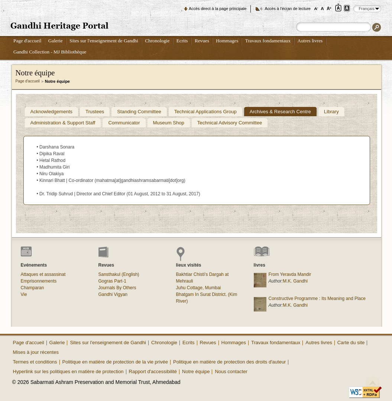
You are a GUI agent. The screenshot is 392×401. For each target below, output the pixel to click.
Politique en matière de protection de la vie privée (115, 362)
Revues (202, 40)
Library (331, 111)
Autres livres (310, 40)
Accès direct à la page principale (217, 8)
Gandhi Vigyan (113, 294)
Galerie (55, 40)
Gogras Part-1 (112, 281)
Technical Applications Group (205, 111)
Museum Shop (168, 122)
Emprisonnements (39, 281)
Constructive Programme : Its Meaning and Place (317, 298)
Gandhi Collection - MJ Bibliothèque (49, 52)
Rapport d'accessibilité (153, 371)
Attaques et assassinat (43, 274)
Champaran (32, 287)
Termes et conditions (35, 362)
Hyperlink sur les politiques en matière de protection (68, 371)
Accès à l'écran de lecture (288, 8)
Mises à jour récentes (36, 352)
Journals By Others (117, 287)
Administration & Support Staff (62, 122)
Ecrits (182, 40)
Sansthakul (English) (118, 274)
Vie (24, 294)
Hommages (227, 40)
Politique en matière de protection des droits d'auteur (229, 362)
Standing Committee (139, 111)
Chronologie (157, 40)
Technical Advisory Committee (229, 122)
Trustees (94, 111)
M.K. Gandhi (295, 281)
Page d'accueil (27, 40)
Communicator (124, 122)
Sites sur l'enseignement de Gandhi (103, 40)
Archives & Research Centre (280, 111)
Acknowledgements (51, 111)
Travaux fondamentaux (268, 40)
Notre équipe (196, 371)
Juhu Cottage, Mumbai (198, 287)
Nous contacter (231, 371)
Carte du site (351, 342)
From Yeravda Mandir (290, 274)
